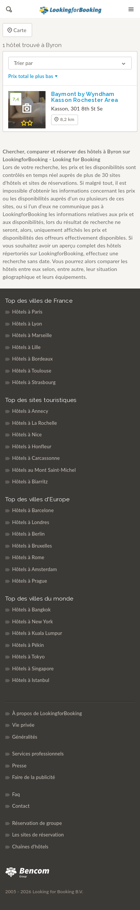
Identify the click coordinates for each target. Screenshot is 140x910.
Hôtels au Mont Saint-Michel (44, 470)
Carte (17, 30)
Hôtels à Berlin (28, 534)
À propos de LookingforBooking (47, 713)
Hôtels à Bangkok (31, 610)
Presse (19, 766)
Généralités (24, 737)
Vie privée (23, 725)
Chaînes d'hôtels (30, 847)
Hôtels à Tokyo (28, 657)
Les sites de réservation (38, 835)
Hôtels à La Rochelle (34, 423)
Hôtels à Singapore (33, 668)
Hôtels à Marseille (32, 335)
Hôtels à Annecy (30, 411)
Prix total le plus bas (33, 76)
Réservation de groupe (37, 823)
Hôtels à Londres (30, 522)
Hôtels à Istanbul (30, 680)
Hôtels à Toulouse (31, 371)
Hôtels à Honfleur (31, 446)
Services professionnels (37, 754)
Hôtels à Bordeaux (32, 359)
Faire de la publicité (33, 777)
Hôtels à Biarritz (30, 481)
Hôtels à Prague (29, 581)
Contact (20, 806)
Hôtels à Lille (26, 347)
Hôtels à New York (32, 621)
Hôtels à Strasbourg (34, 382)
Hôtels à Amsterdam (34, 569)
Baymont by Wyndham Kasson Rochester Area (84, 97)
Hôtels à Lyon (27, 324)
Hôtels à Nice (27, 434)
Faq (16, 794)
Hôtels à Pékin (28, 645)
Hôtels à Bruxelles (32, 546)
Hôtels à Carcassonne (36, 458)
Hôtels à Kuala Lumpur (37, 633)
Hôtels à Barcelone (33, 510)
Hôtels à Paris (27, 312)
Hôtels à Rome (28, 557)
